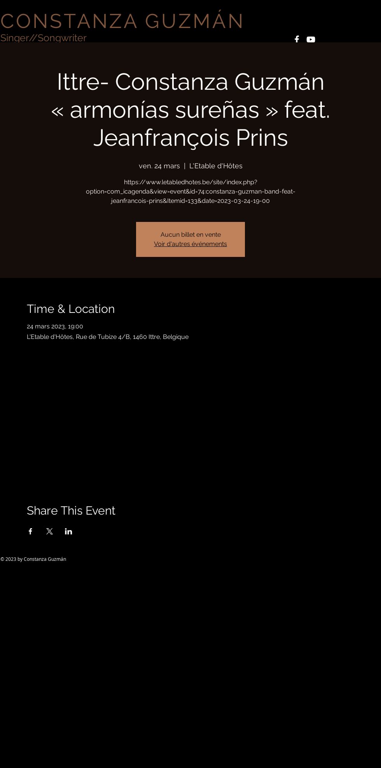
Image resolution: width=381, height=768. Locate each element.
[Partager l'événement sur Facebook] (30, 531)
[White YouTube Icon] (311, 39)
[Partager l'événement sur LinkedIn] (68, 531)
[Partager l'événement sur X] (49, 531)
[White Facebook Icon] (297, 39)
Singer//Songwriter (43, 38)
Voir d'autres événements (190, 244)
